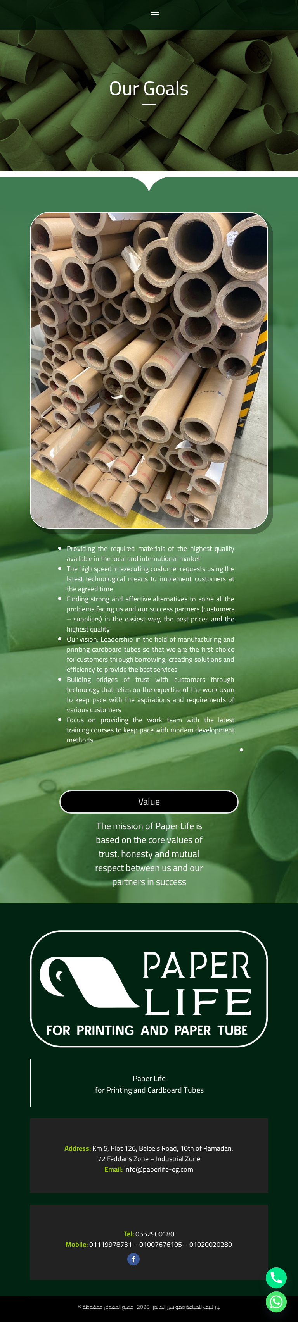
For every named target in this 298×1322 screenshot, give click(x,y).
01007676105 (160, 1244)
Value (149, 801)
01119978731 (110, 1244)
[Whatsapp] (276, 1301)
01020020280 (210, 1244)
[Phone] (276, 1277)
